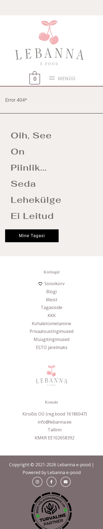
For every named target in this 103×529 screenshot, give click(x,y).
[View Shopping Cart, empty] (34, 78)
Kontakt (51, 402)
